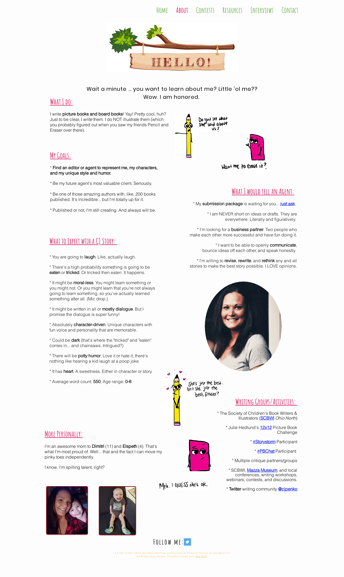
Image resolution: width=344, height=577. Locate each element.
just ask (287, 203)
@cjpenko (287, 489)
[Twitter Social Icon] (187, 542)
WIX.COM (201, 556)
